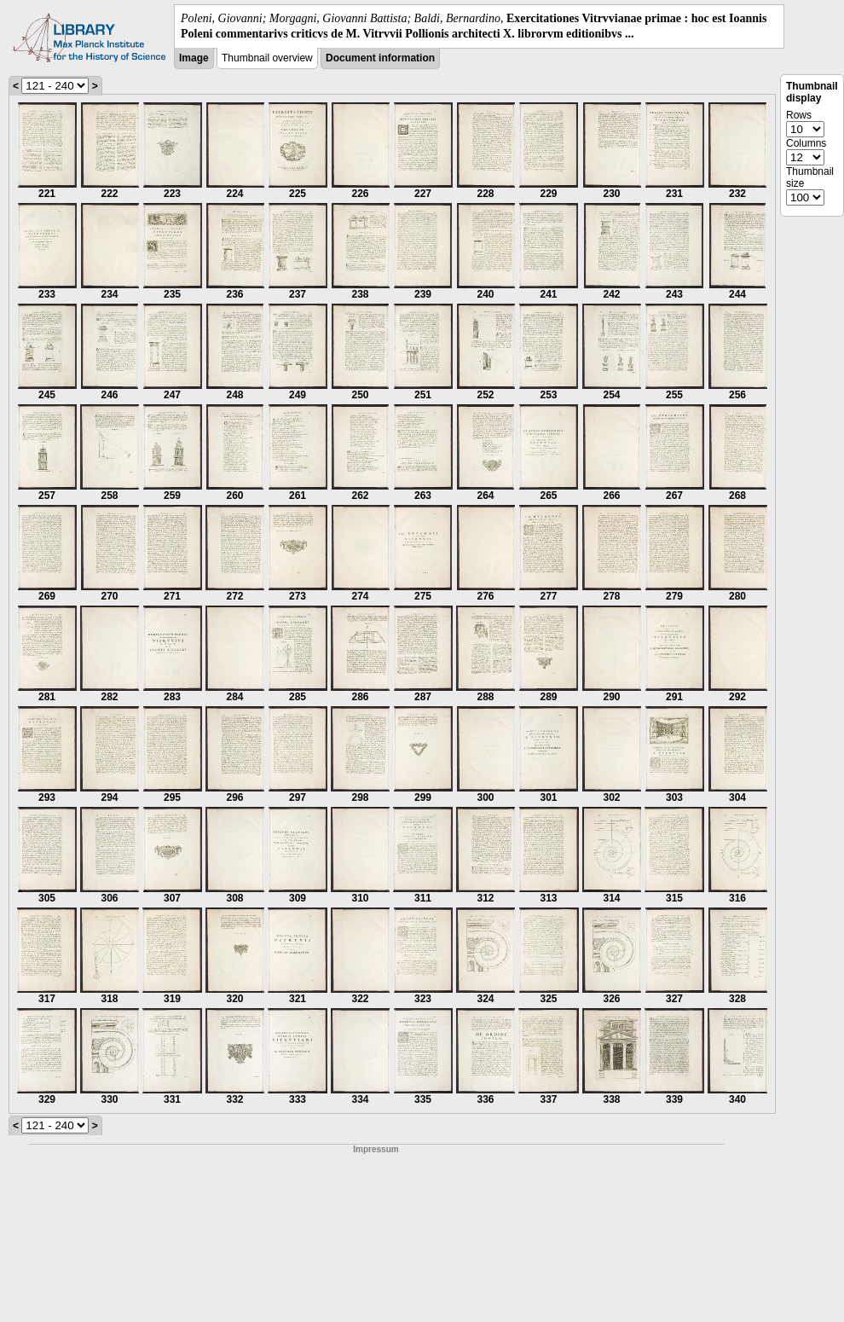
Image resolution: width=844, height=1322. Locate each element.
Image (194, 58)
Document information (380, 58)
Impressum (375, 1149)
